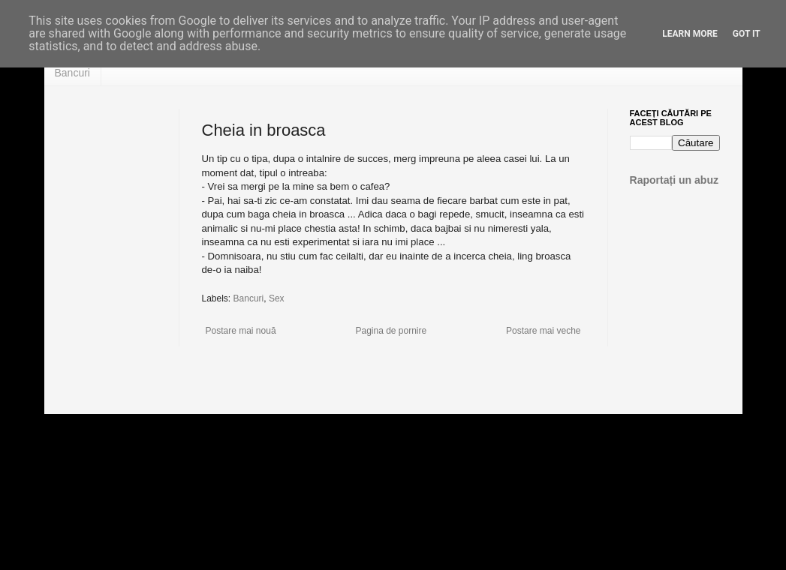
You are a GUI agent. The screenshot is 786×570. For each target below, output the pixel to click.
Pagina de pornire (390, 331)
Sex (277, 298)
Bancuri (72, 73)
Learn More (690, 33)
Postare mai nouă (241, 331)
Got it (746, 33)
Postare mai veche (543, 331)
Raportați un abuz (674, 180)
